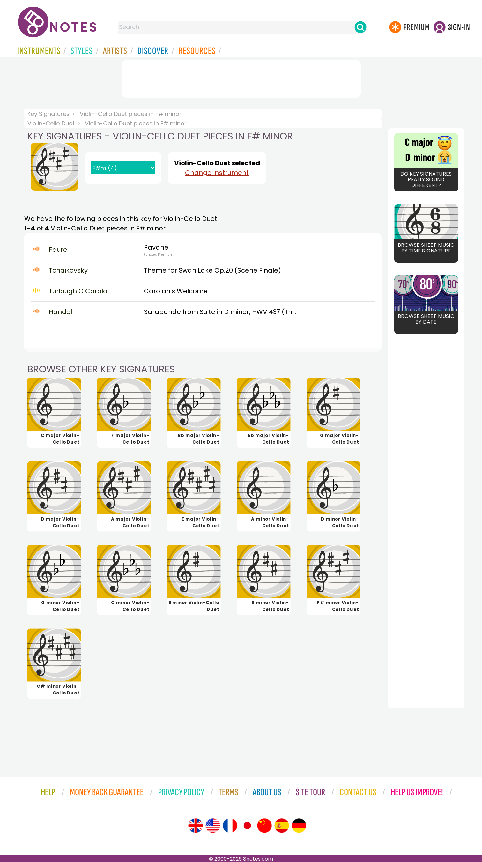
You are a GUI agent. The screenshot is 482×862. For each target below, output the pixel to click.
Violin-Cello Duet (51, 123)
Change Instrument (217, 172)
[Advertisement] (241, 77)
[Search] (360, 27)
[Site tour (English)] (196, 826)
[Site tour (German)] (299, 826)
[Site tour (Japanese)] (247, 826)
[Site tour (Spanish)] (282, 826)
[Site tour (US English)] (213, 826)
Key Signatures (48, 114)
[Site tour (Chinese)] (264, 826)
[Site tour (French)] (230, 826)
